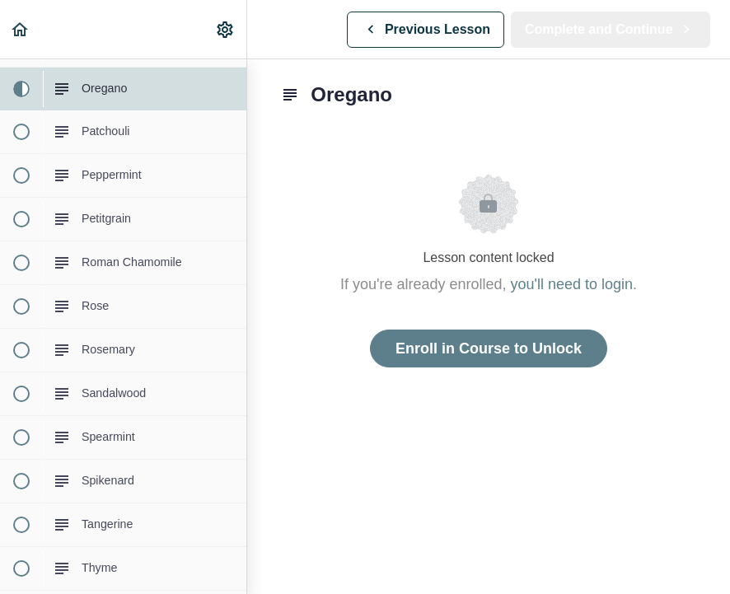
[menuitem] (225, 29)
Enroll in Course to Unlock (488, 348)
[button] (20, 29)
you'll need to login (572, 284)
